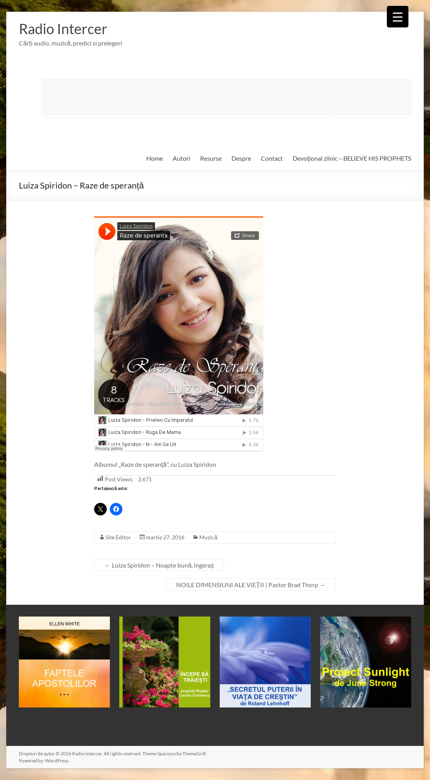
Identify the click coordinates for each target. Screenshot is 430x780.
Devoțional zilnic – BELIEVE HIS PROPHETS (352, 158)
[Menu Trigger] (397, 16)
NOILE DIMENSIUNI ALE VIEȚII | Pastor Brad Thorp (251, 584)
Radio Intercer (63, 28)
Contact (272, 158)
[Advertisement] (186, 97)
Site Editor (118, 537)
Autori (181, 158)
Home (154, 158)
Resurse (211, 158)
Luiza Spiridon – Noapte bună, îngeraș (159, 565)
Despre (241, 158)
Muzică (208, 537)
